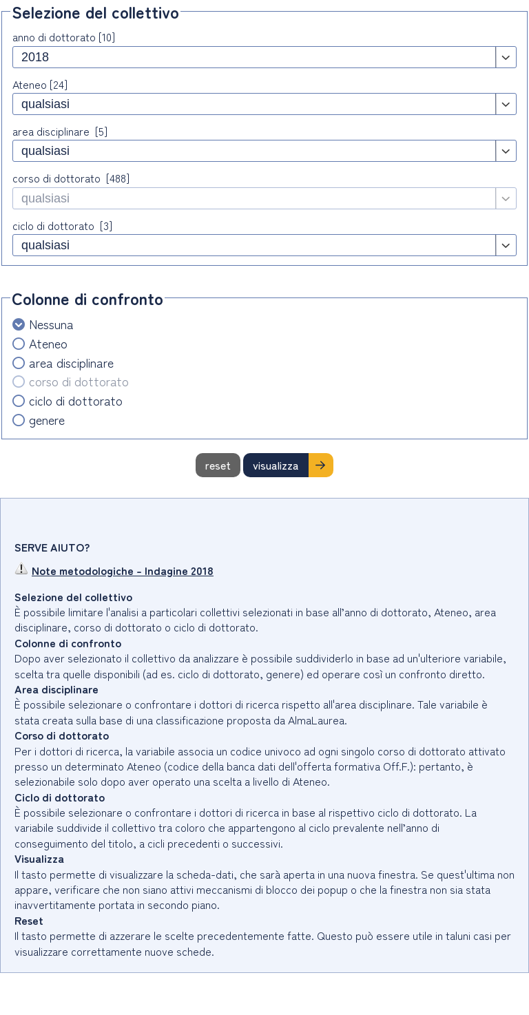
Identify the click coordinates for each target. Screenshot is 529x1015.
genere (47, 419)
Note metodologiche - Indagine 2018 (114, 570)
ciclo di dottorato (76, 400)
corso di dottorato (79, 381)
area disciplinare (71, 362)
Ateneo (48, 343)
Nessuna (51, 324)
